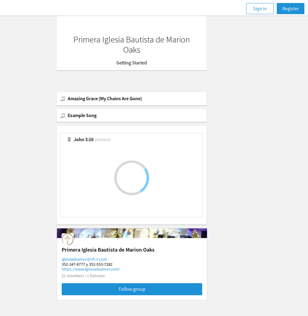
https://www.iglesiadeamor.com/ (113, 269)
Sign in (260, 8)
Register (290, 8)
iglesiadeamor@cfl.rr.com (106, 259)
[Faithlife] (27, 8)
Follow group (154, 289)
